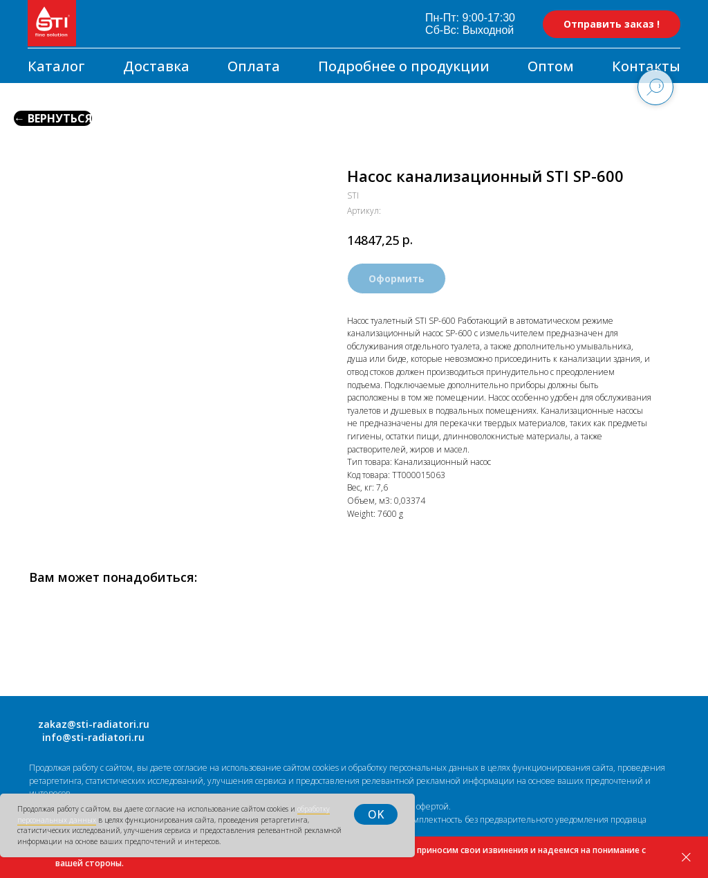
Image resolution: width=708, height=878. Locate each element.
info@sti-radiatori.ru (93, 737)
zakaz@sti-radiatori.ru (93, 724)
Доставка (156, 66)
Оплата (253, 66)
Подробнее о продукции (404, 66)
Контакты (646, 66)
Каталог (56, 66)
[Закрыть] (686, 858)
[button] (611, 24)
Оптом (551, 66)
